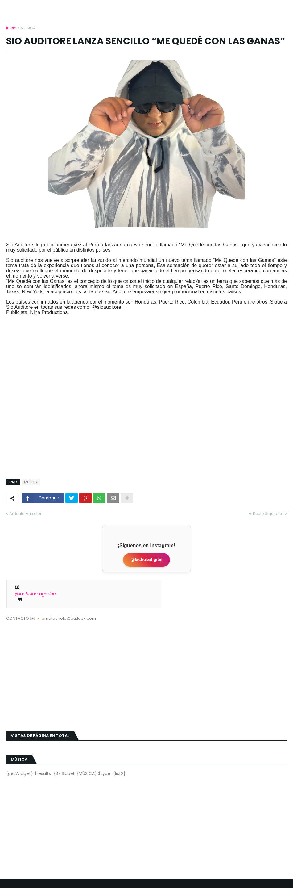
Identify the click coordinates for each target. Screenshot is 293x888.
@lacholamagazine (35, 594)
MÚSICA (28, 28)
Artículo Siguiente (266, 514)
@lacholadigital (146, 559)
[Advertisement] (146, 672)
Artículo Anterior (25, 514)
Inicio (11, 28)
